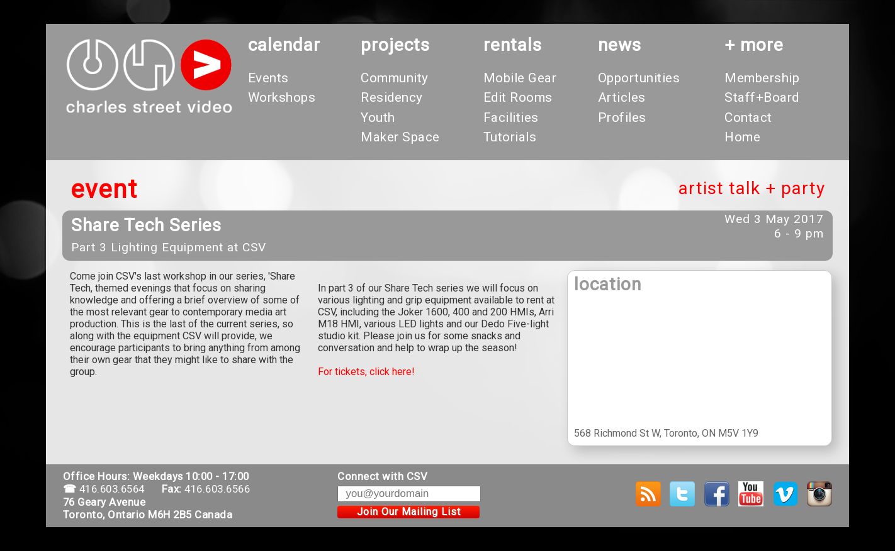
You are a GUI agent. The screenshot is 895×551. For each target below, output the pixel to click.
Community (395, 77)
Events (268, 77)
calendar (284, 45)
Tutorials (510, 137)
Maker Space (400, 137)
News (619, 45)
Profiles (622, 117)
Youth (378, 117)
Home (742, 137)
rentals (512, 45)
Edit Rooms (518, 97)
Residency (392, 97)
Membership (761, 77)
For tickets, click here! (366, 372)
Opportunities (639, 77)
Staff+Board (761, 97)
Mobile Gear (520, 77)
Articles (622, 97)
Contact (748, 117)
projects (395, 45)
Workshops (282, 97)
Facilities (511, 117)
